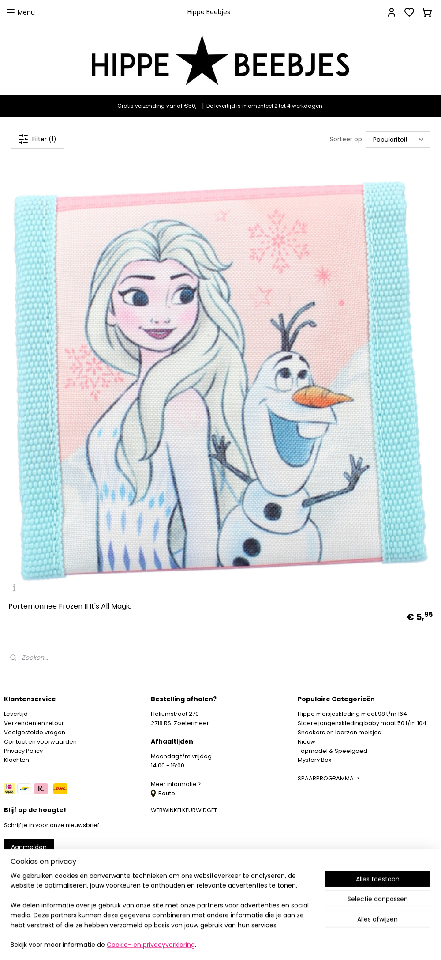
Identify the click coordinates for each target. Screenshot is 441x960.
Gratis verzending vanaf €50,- (158, 106)
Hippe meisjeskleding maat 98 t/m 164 (352, 714)
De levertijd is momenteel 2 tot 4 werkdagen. (265, 106)
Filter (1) (37, 139)
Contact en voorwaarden (40, 741)
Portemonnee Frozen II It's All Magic (70, 606)
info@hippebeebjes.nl (47, 878)
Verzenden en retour (34, 723)
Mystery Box (314, 760)
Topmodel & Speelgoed (332, 751)
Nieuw (306, 741)
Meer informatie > (176, 784)
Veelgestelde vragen (34, 732)
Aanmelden (29, 847)
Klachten (16, 760)
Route (163, 793)
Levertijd (16, 714)
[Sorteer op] (398, 139)
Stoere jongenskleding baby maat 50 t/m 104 (362, 723)
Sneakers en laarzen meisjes (339, 732)
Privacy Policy (23, 751)
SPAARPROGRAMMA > (328, 778)
